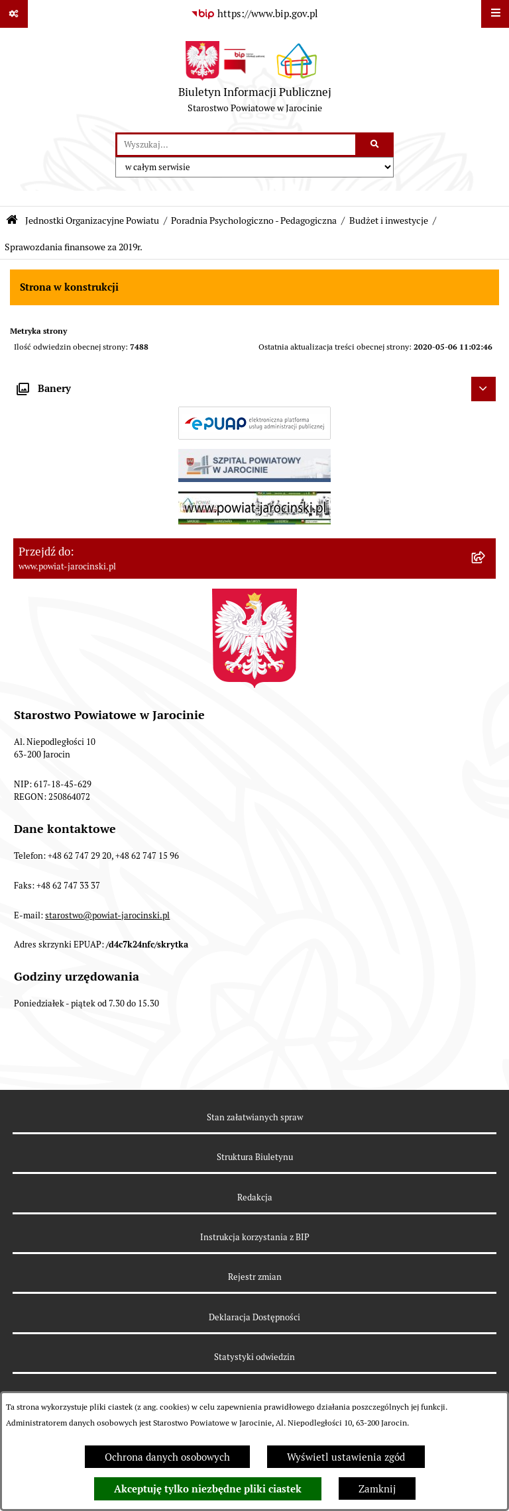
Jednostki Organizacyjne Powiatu (92, 220)
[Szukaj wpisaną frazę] (375, 145)
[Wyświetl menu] (495, 14)
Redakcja (254, 1197)
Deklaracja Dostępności (254, 1317)
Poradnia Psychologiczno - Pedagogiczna (254, 220)
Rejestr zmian (255, 1277)
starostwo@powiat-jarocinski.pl (107, 915)
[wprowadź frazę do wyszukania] (236, 145)
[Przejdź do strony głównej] (254, 80)
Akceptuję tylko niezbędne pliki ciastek (208, 1489)
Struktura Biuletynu (255, 1157)
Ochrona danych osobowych (167, 1457)
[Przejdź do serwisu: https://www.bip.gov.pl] (254, 14)
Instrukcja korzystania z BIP (255, 1237)
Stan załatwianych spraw (255, 1117)
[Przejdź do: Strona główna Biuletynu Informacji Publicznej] (12, 220)
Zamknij (377, 1489)
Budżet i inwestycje (388, 220)
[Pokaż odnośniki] (14, 14)
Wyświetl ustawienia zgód (346, 1457)
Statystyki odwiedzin (254, 1357)
